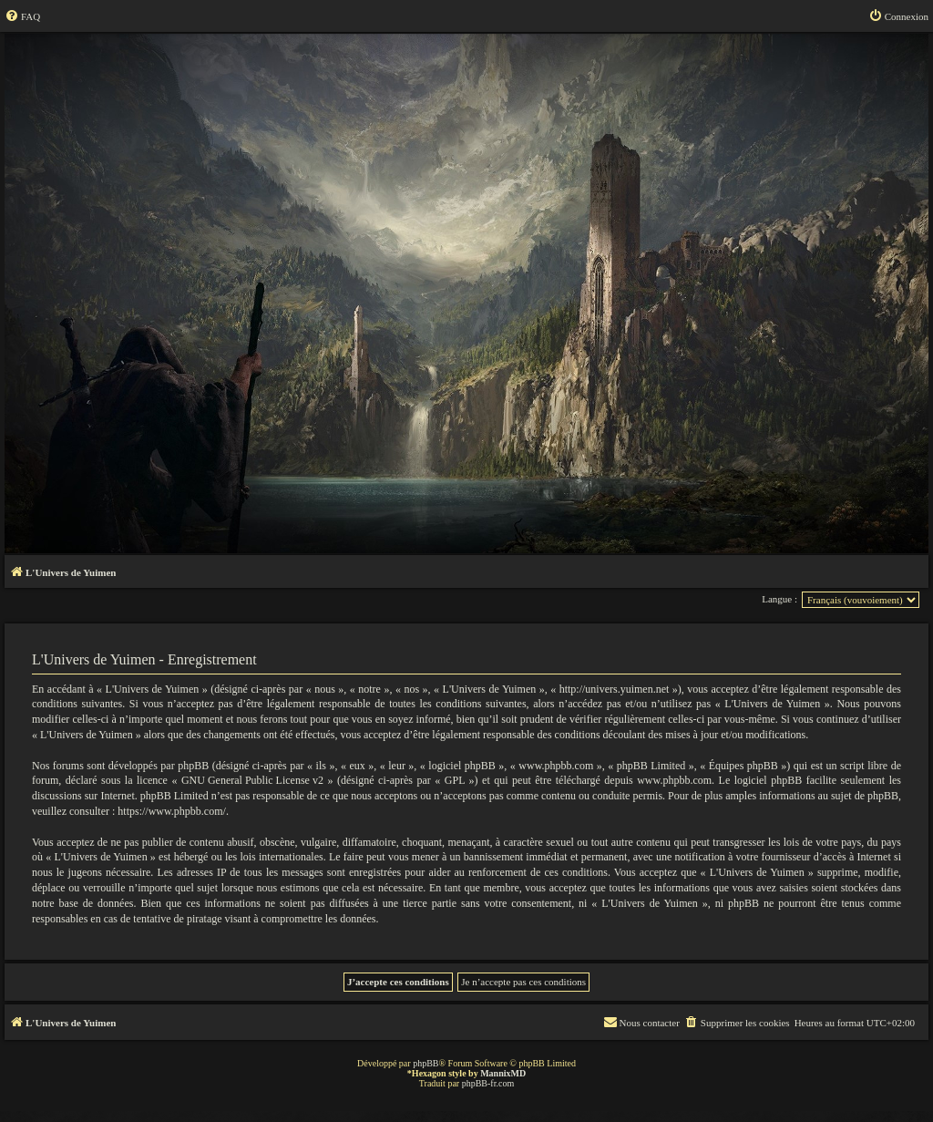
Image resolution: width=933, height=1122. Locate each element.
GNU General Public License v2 (252, 780)
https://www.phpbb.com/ (172, 811)
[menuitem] (22, 16)
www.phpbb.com (674, 780)
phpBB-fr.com (488, 1083)
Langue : (779, 598)
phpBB (425, 1063)
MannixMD (503, 1073)
